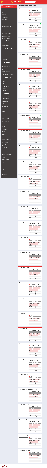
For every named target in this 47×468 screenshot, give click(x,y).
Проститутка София (24, 176)
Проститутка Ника (23, 374)
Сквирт (3, 162)
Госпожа (3, 171)
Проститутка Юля (23, 420)
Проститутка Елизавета (25, 282)
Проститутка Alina (23, 222)
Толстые (3, 57)
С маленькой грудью (6, 43)
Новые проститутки (6, 16)
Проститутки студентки (6, 35)
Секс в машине (5, 136)
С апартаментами (5, 12)
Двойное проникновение (7, 145)
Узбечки (3, 81)
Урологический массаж (6, 139)
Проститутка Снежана (24, 450)
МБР (3, 109)
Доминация (4, 174)
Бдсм (3, 169)
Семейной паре (5, 129)
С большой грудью (5, 45)
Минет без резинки (5, 118)
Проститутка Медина (24, 130)
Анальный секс (5, 100)
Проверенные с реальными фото (8, 11)
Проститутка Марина (24, 252)
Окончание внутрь (5, 142)
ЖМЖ (3, 103)
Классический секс (5, 98)
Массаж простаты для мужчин (8, 137)
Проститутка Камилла (24, 115)
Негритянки (4, 83)
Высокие (3, 50)
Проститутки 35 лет (6, 38)
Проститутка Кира (23, 161)
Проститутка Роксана (24, 69)
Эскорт (3, 124)
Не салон (4, 68)
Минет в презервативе (6, 108)
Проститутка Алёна (24, 267)
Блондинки (4, 88)
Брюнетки (4, 90)
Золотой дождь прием (6, 156)
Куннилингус (4, 111)
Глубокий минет (5, 106)
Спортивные (4, 59)
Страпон (3, 157)
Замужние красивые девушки (7, 74)
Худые (3, 56)
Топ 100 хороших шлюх (6, 66)
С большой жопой (5, 64)
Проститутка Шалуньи (24, 343)
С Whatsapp (4, 19)
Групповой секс (5, 101)
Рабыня (3, 172)
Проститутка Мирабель (25, 435)
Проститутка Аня (23, 24)
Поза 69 (3, 132)
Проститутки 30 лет (6, 36)
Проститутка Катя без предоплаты (28, 389)
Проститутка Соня (23, 54)
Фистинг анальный (5, 159)
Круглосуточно (5, 17)
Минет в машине (5, 120)
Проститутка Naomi (24, 404)
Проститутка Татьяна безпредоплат (28, 145)
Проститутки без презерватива (8, 144)
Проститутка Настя (24, 100)
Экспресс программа (6, 20)
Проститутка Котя (23, 328)
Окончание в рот (5, 123)
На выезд (4, 14)
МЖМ (3, 104)
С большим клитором (6, 71)
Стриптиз (4, 128)
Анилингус (4, 160)
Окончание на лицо (5, 121)
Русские (3, 80)
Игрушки (3, 126)
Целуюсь (3, 131)
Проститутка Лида (23, 206)
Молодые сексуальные (6, 33)
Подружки (4, 134)
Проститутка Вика (23, 8)
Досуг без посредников (6, 69)
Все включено (4, 147)
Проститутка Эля (23, 313)
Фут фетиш (4, 164)
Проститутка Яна (23, 85)
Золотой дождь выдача (6, 154)
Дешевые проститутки (6, 26)
